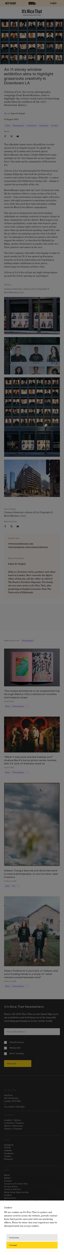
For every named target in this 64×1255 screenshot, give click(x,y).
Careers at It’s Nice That (16, 1184)
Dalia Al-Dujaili (18, 113)
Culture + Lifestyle (13, 1129)
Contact (8, 1181)
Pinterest (8, 1159)
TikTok (7, 1147)
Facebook (8, 1153)
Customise (14, 1237)
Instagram (8, 1145)
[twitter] (11, 136)
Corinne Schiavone (13, 174)
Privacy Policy (11, 1186)
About (7, 1175)
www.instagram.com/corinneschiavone (28, 547)
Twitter (7, 1156)
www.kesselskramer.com (20, 544)
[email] (18, 136)
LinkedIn (8, 1150)
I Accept (13, 1245)
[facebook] (5, 136)
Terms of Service (12, 1189)
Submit (7, 1178)
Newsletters (10, 1198)
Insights (8, 1195)
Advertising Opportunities (16, 1192)
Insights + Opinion (12, 1120)
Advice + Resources (13, 1126)
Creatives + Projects (14, 1123)
